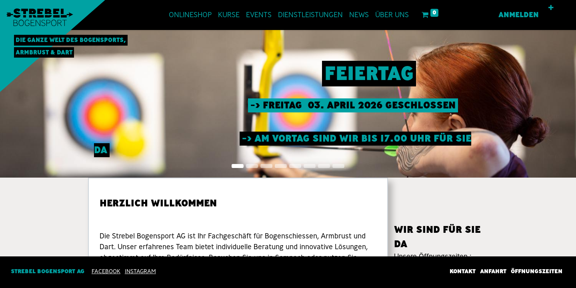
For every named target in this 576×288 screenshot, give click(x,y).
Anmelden (518, 14)
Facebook (106, 271)
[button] (551, 8)
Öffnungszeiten (536, 271)
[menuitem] (190, 15)
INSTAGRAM (140, 271)
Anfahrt (493, 271)
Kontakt (463, 271)
